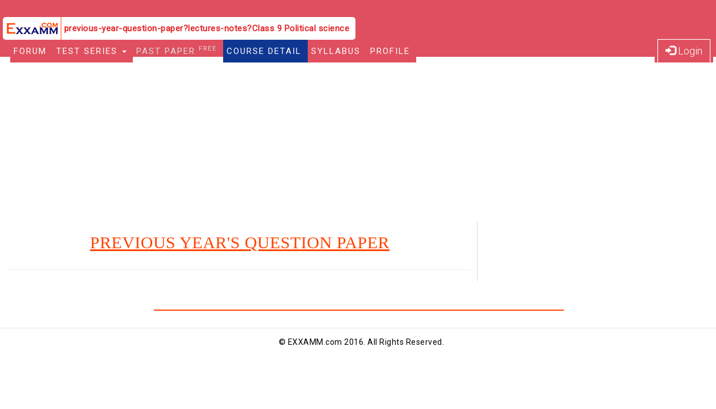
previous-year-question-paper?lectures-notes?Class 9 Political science (207, 28)
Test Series (91, 51)
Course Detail (264, 51)
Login (683, 51)
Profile (390, 51)
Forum (30, 51)
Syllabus (336, 51)
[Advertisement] (358, 142)
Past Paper (176, 50)
